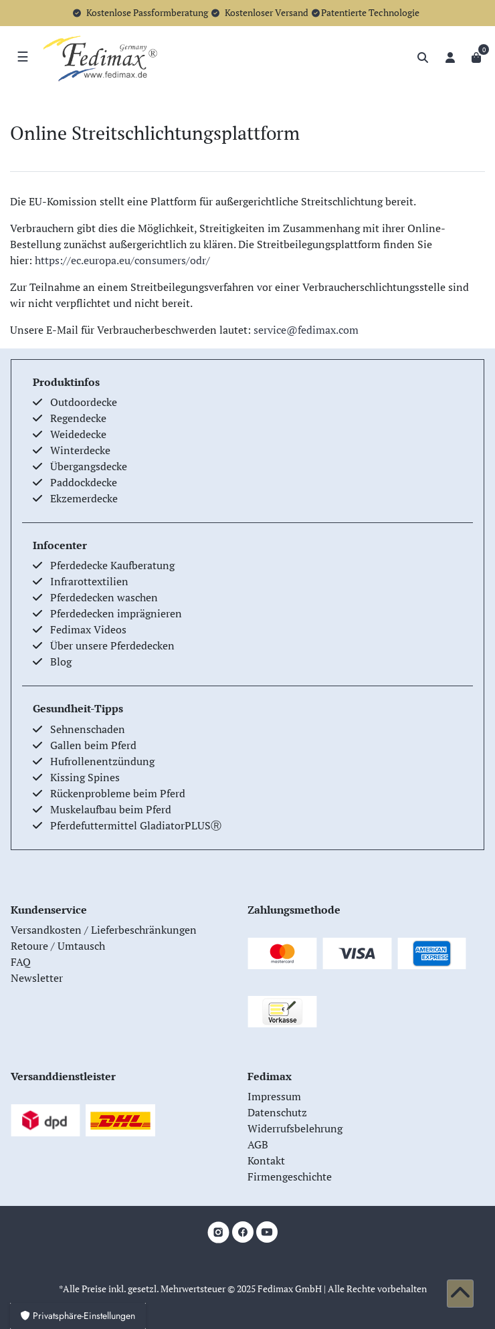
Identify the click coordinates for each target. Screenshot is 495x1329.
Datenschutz (277, 1112)
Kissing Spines (85, 777)
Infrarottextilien (89, 581)
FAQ (21, 961)
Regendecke (78, 418)
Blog (61, 661)
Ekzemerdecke (84, 498)
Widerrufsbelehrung (295, 1128)
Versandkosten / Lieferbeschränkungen (104, 929)
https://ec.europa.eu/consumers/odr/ (122, 260)
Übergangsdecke (88, 466)
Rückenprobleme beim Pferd (117, 793)
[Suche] (423, 57)
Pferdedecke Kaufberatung (112, 565)
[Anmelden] (450, 57)
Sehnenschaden (87, 729)
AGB (258, 1144)
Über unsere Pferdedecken (112, 645)
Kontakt (266, 1160)
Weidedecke (78, 434)
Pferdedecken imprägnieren (116, 613)
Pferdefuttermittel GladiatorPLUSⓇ (135, 825)
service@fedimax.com (306, 329)
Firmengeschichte (290, 1176)
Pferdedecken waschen (104, 597)
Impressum (274, 1096)
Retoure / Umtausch (58, 945)
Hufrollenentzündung (102, 761)
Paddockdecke (83, 482)
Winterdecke (80, 450)
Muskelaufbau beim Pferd (110, 809)
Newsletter (37, 977)
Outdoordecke (83, 402)
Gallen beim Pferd (93, 745)
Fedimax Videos (88, 629)
